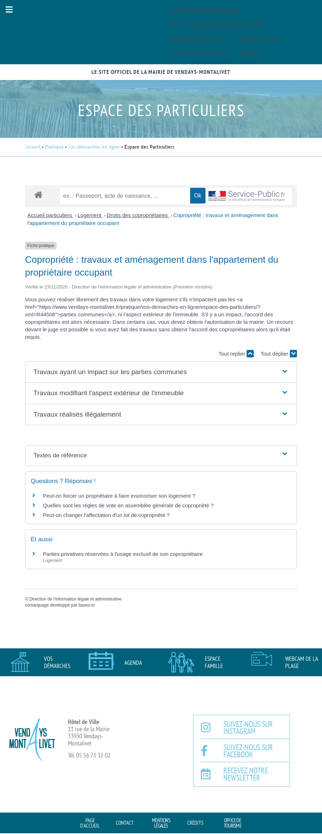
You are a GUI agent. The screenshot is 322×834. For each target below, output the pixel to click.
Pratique (54, 147)
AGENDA (133, 663)
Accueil (32, 147)
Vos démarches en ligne (204, 10)
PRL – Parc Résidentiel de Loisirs (216, 25)
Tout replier (236, 353)
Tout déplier (279, 353)
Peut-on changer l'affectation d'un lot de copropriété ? (106, 515)
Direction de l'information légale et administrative (75, 599)
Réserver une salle (198, 39)
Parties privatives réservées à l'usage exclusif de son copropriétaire (123, 554)
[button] (9, 9)
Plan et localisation (199, 53)
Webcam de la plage (301, 662)
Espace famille (214, 662)
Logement (90, 215)
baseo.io (86, 605)
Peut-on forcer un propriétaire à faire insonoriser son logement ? (119, 496)
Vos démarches (57, 662)
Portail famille (258, 39)
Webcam (250, 53)
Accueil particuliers (51, 215)
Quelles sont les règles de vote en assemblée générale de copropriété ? (128, 505)
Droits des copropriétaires (138, 215)
